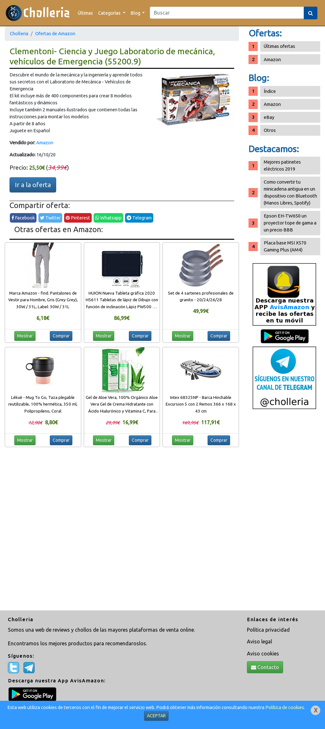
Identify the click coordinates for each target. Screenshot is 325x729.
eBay (269, 117)
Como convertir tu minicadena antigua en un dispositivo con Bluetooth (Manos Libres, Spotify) (290, 192)
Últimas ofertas (279, 46)
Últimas (85, 13)
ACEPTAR (156, 715)
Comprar (61, 335)
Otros (270, 130)
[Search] (227, 13)
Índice (270, 91)
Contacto (265, 667)
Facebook (23, 217)
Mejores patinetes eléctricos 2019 (282, 165)
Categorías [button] (110, 13)
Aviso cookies (263, 653)
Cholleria (19, 33)
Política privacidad (268, 630)
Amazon (44, 142)
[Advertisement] (284, 512)
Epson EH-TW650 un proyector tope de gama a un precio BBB (290, 222)
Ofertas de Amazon (55, 33)
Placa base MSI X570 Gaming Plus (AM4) (285, 246)
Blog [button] (135, 13)
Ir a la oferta (33, 184)
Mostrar (25, 335)
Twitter (50, 217)
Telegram (139, 217)
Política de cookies (284, 707)
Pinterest (78, 217)
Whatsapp (108, 217)
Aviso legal (259, 641)
